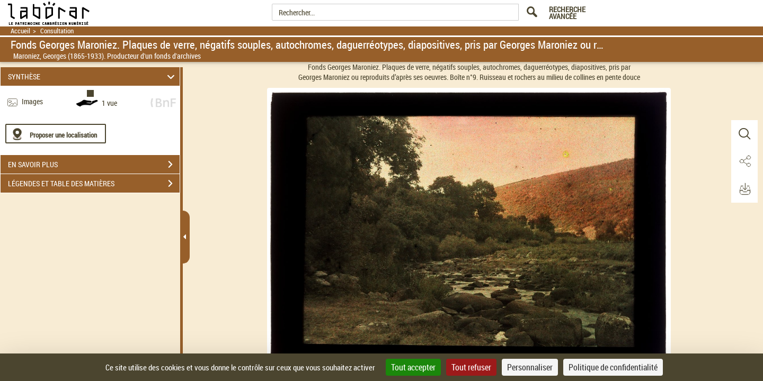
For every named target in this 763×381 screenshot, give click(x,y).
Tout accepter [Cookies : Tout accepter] (413, 367)
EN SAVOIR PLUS (94, 164)
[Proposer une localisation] (55, 133)
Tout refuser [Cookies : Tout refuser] (471, 367)
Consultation (57, 30)
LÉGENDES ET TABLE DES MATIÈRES (94, 183)
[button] (744, 134)
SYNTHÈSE (93, 76)
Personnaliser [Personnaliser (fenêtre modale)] (530, 367)
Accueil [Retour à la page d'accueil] (20, 30)
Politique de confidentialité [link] (613, 367)
